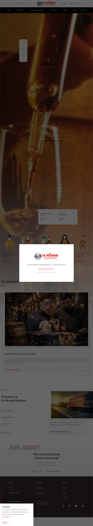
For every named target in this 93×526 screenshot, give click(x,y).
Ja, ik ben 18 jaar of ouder (45, 269)
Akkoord (4, 522)
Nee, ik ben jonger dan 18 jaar (46, 272)
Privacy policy (6, 516)
